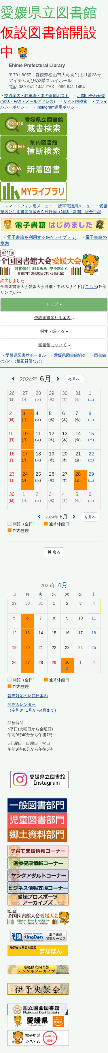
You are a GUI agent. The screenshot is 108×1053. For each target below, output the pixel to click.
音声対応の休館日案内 (27, 695)
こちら (91, 286)
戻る (54, 552)
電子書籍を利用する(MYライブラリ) (42, 237)
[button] (54, 304)
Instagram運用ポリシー (58, 107)
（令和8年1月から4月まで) (31, 710)
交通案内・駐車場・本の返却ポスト (36, 95)
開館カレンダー (21, 704)
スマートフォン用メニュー (28, 206)
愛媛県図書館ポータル (25, 355)
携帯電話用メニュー (76, 206)
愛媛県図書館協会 (70, 355)
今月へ (74, 379)
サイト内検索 (75, 101)
